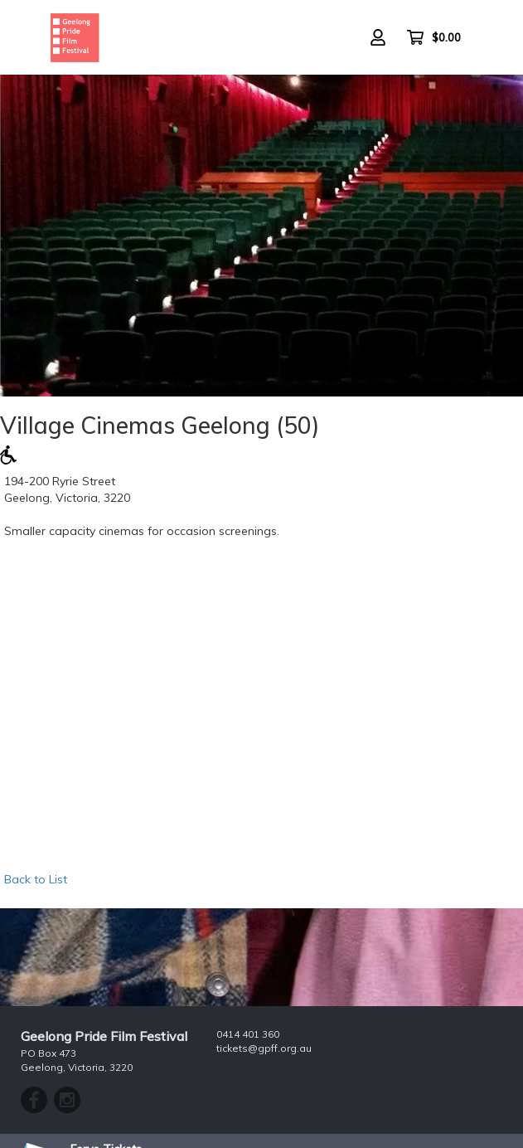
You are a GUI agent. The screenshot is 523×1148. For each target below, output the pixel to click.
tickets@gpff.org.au (264, 1048)
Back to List (35, 879)
